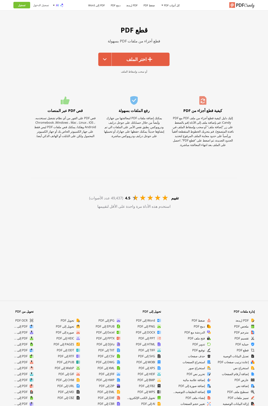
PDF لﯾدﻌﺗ (132, 5)
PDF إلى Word (96, 5)
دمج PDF (115, 5)
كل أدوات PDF (172, 5)
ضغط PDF (149, 5)
